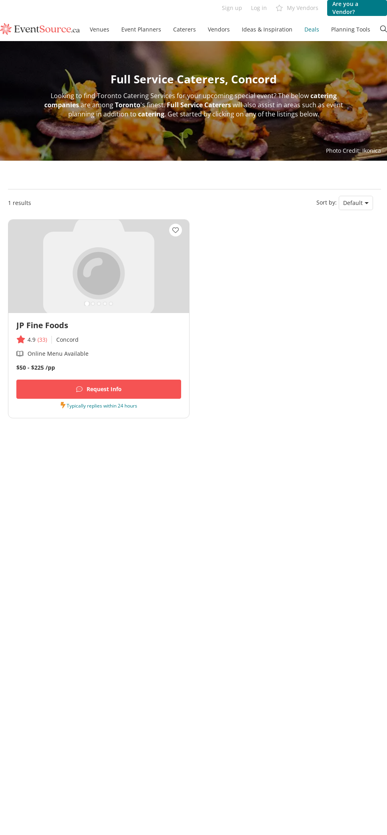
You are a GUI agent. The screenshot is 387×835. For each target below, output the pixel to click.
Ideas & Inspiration (267, 29)
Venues (99, 29)
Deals (311, 29)
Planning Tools (350, 29)
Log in (259, 8)
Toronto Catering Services (136, 95)
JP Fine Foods (42, 325)
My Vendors (297, 8)
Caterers (184, 29)
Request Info (99, 389)
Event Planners (141, 29)
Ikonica (371, 150)
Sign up (232, 8)
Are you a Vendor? (345, 8)
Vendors (219, 29)
